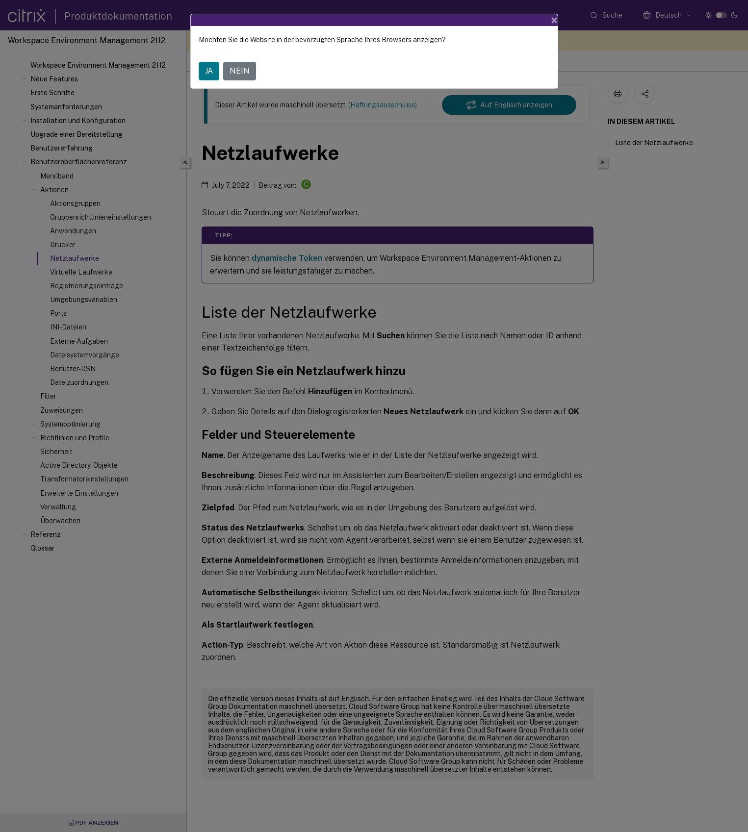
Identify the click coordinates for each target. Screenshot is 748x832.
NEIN (240, 71)
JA (209, 71)
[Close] (554, 20)
